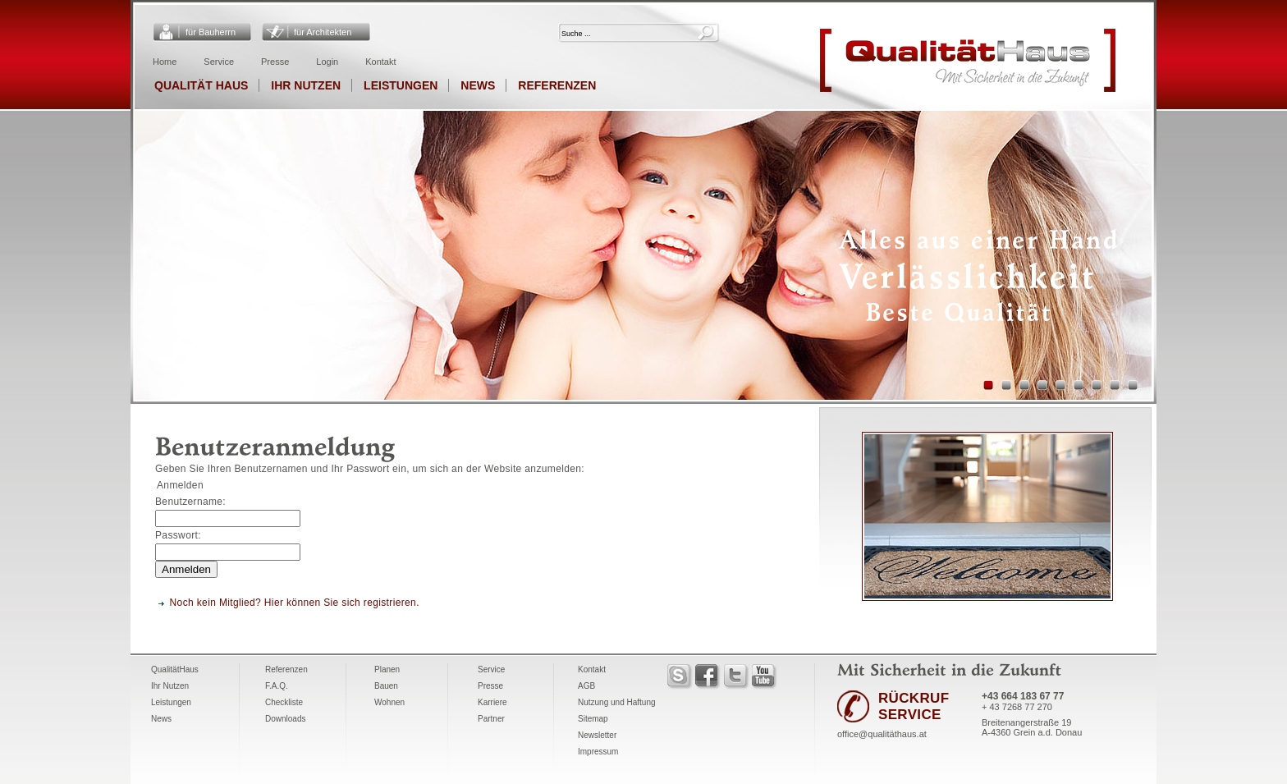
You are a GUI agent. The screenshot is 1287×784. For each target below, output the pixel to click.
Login (327, 61)
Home (164, 61)
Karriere (492, 702)
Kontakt (380, 61)
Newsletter (597, 735)
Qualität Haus (201, 85)
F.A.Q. (276, 685)
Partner (491, 718)
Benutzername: (190, 501)
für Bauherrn (210, 32)
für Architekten (322, 32)
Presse (275, 61)
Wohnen (389, 702)
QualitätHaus (175, 669)
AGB (586, 685)
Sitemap (593, 718)
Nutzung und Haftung (617, 702)
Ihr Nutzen (306, 85)
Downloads (285, 718)
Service (219, 61)
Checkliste (284, 702)
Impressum (598, 751)
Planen (387, 669)
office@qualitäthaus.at (882, 734)
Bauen (386, 685)
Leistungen (400, 85)
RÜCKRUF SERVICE (913, 706)
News (477, 85)
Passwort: (178, 535)
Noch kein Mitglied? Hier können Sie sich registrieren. (294, 602)
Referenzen (557, 85)
